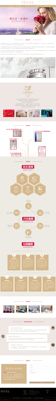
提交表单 (42, 382)
